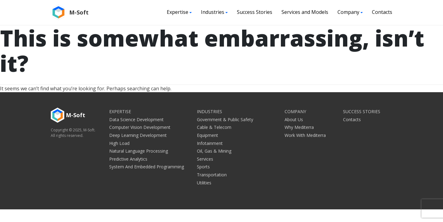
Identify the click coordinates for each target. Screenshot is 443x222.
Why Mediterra (299, 127)
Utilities (204, 183)
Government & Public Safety (225, 119)
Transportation (212, 175)
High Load (119, 143)
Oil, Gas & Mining (214, 151)
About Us (294, 119)
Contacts (382, 12)
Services (205, 159)
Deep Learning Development (138, 135)
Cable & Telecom (214, 127)
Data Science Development (136, 119)
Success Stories (254, 12)
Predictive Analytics (128, 159)
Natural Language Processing (138, 151)
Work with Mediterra (305, 135)
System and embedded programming (146, 167)
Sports (203, 167)
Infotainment (210, 143)
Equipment (207, 135)
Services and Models (304, 12)
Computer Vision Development (139, 127)
